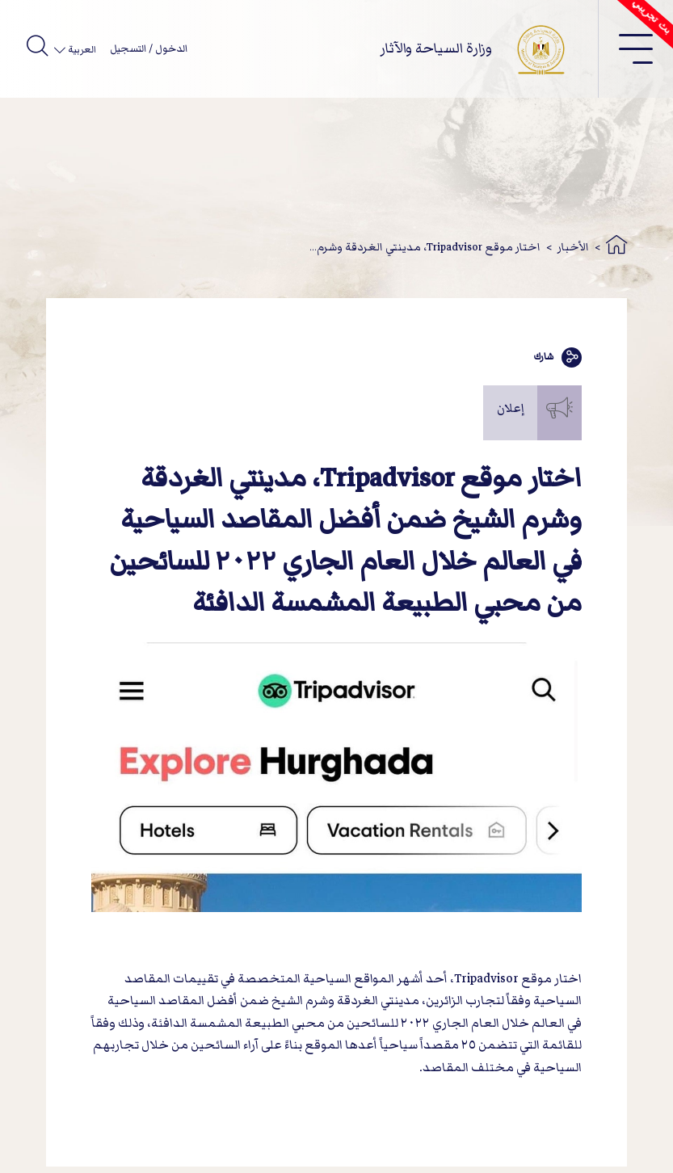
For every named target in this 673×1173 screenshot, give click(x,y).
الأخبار (573, 246)
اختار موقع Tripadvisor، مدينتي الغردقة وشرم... (425, 246)
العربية (80, 49)
